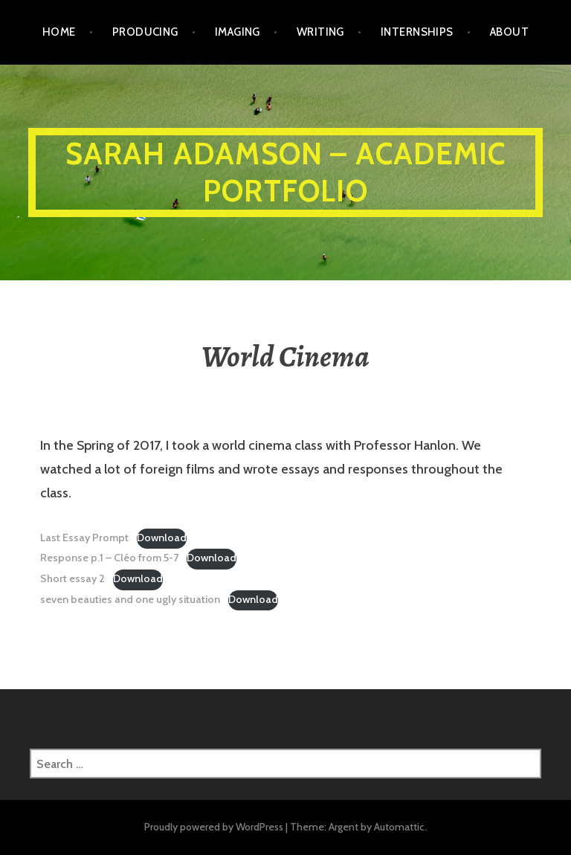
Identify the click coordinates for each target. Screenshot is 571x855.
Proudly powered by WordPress (213, 826)
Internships (417, 32)
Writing (320, 32)
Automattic (399, 826)
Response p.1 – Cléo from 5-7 (109, 557)
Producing (145, 32)
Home (59, 32)
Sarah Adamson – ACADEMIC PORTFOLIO (285, 172)
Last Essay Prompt (84, 537)
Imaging (237, 32)
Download (162, 537)
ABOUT (509, 32)
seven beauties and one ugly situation (130, 599)
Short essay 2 (72, 578)
